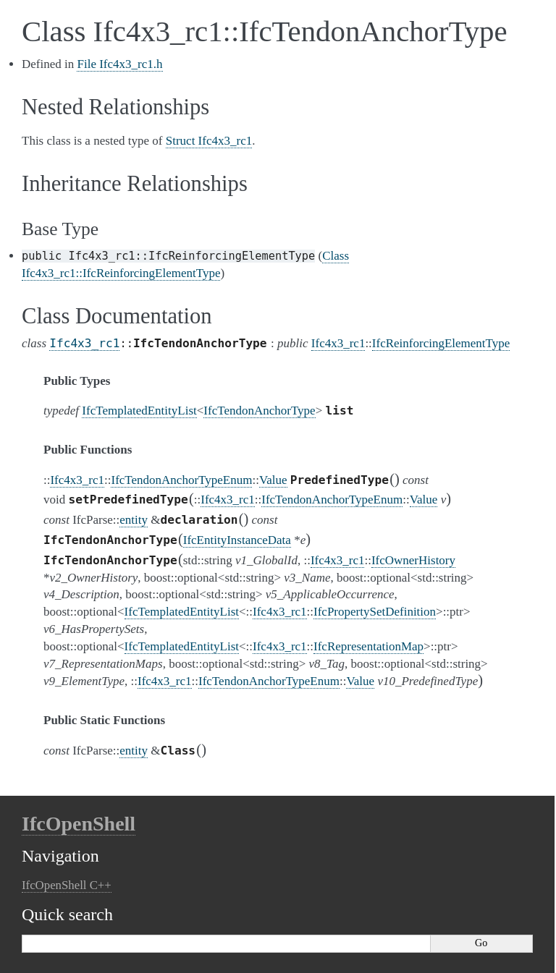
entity (133, 520)
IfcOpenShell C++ (66, 885)
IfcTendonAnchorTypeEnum (181, 480)
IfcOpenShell (78, 823)
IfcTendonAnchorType (259, 410)
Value (273, 480)
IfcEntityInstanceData (237, 540)
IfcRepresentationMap (368, 646)
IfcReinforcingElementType (441, 343)
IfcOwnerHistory (413, 560)
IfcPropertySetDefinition (374, 612)
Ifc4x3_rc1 (84, 343)
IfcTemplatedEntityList (139, 410)
